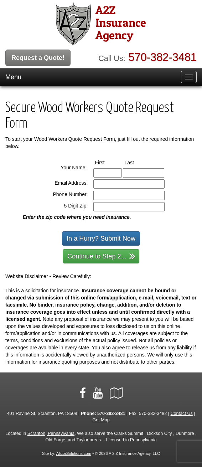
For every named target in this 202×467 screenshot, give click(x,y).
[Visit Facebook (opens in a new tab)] (82, 393)
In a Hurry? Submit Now (101, 238)
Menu (13, 77)
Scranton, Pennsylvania (50, 433)
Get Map (100, 419)
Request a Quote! (37, 57)
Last (136, 162)
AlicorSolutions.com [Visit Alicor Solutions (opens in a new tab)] (73, 453)
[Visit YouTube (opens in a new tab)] (97, 393)
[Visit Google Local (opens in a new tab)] (116, 393)
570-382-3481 (162, 57)
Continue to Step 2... (101, 256)
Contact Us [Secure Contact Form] (182, 413)
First (106, 162)
